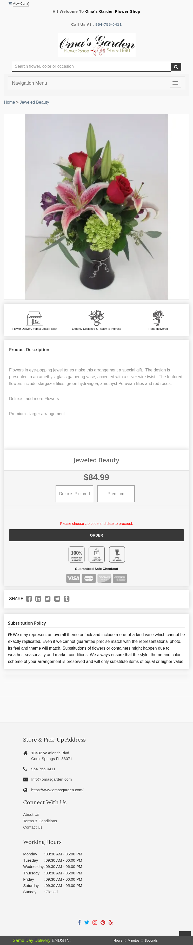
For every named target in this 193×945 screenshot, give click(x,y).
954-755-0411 (108, 24)
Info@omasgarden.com (51, 779)
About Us (31, 814)
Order (96, 535)
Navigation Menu (29, 83)
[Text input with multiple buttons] (91, 66)
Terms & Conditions (40, 820)
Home (9, 102)
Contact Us (32, 827)
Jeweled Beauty (34, 102)
